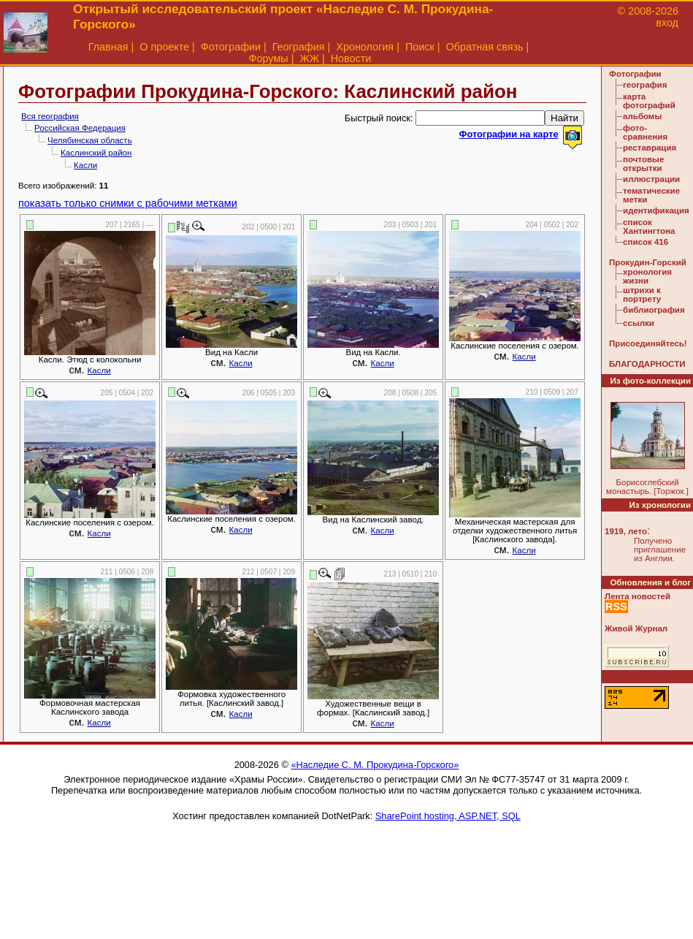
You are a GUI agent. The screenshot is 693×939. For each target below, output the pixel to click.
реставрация (649, 147)
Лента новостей (637, 596)
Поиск (419, 47)
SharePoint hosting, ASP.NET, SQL (448, 815)
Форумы (268, 58)
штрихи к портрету (642, 294)
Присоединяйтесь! (648, 343)
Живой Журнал (636, 628)
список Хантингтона (649, 226)
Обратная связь (485, 47)
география (645, 84)
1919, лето (626, 531)
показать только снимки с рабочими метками (127, 203)
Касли (85, 165)
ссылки (638, 323)
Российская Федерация (80, 127)
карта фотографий (649, 101)
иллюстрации (651, 179)
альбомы (642, 116)
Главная (108, 47)
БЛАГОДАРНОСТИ (647, 364)
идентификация (656, 210)
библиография (654, 309)
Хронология (365, 47)
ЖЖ (309, 58)
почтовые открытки (643, 163)
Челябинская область (89, 140)
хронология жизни (647, 276)
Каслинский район (96, 152)
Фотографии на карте (508, 134)
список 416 (645, 241)
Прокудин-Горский (647, 262)
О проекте (164, 47)
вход (667, 22)
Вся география (50, 116)
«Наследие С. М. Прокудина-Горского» (375, 764)
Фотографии (231, 47)
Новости (351, 58)
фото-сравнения (645, 132)
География (298, 47)
